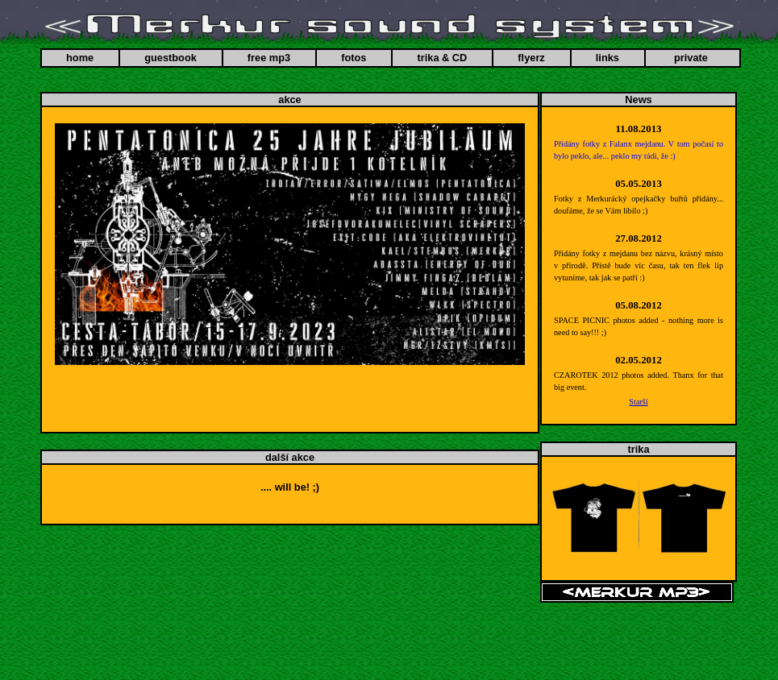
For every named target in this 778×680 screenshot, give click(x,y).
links (607, 58)
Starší (638, 401)
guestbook (170, 58)
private (691, 58)
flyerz (531, 58)
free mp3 (269, 58)
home (80, 58)
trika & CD (442, 58)
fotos (353, 58)
